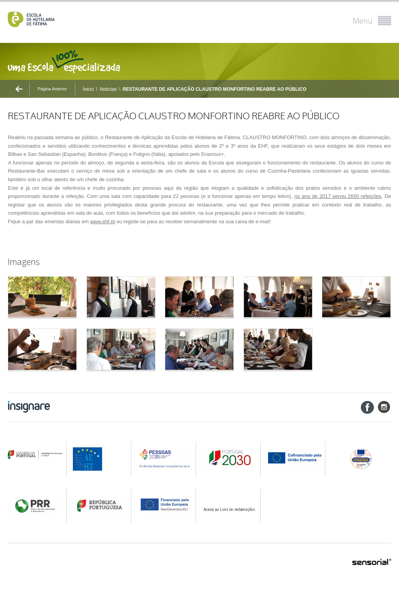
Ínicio (88, 89)
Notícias (108, 89)
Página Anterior (52, 88)
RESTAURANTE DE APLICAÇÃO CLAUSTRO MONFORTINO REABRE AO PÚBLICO (215, 89)
